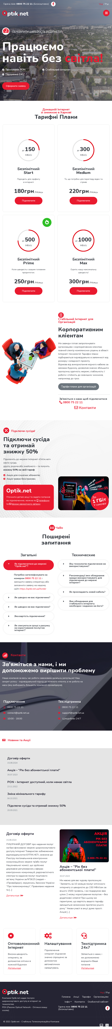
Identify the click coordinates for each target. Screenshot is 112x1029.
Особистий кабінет (98, 1001)
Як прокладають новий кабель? (87, 592)
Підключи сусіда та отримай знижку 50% (36, 806)
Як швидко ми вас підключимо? (32, 597)
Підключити (28, 200)
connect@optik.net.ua (18, 713)
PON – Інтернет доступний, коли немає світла (39, 782)
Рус (107, 4)
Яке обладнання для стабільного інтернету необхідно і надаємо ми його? (86, 604)
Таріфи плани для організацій (78, 386)
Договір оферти (18, 758)
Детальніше (14, 895)
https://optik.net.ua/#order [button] (33, 588)
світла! (84, 58)
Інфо (67, 1001)
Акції (76, 996)
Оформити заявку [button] (16, 86)
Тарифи (86, 996)
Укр (101, 4)
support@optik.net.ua (73, 713)
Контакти (85, 407)
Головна (66, 996)
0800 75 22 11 (71, 402)
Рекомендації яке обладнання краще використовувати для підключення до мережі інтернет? (86, 579)
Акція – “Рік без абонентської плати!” (33, 770)
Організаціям (101, 996)
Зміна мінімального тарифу (26, 794)
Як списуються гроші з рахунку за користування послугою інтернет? (32, 628)
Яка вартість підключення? (29, 616)
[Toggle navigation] (106, 13)
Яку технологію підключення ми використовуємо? (87, 565)
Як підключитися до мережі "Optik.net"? (30, 565)
